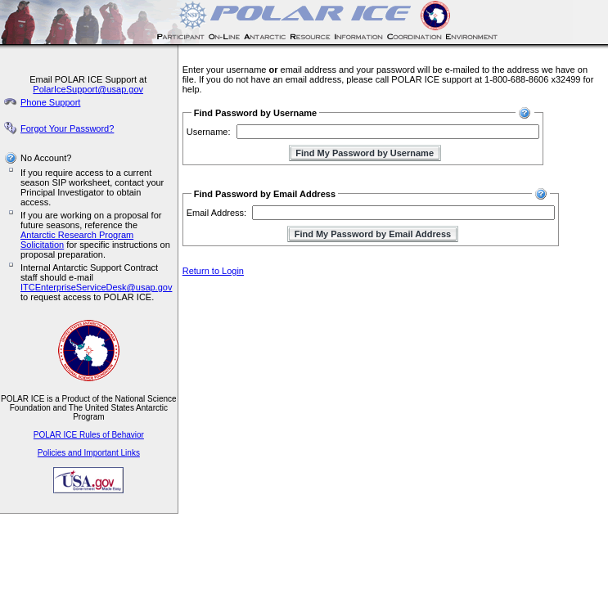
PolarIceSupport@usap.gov (88, 89)
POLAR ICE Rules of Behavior (89, 434)
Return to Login (213, 271)
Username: (209, 132)
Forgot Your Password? (67, 128)
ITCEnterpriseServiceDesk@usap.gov (96, 287)
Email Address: (216, 213)
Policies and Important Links (89, 452)
